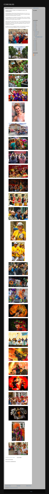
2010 (35, 50)
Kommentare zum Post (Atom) (13, 487)
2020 (35, 29)
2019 (35, 30)
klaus (35, 55)
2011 (35, 49)
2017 (35, 41)
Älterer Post (28, 485)
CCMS (35, 54)
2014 (35, 45)
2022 (35, 26)
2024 (35, 24)
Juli (35, 35)
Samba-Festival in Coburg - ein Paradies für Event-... (39, 37)
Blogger (31, 491)
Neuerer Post (8, 485)
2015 (35, 44)
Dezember (36, 31)
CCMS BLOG (9, 4)
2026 (35, 21)
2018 (35, 40)
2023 (35, 25)
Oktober (36, 34)
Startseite (18, 485)
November (36, 32)
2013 (35, 46)
